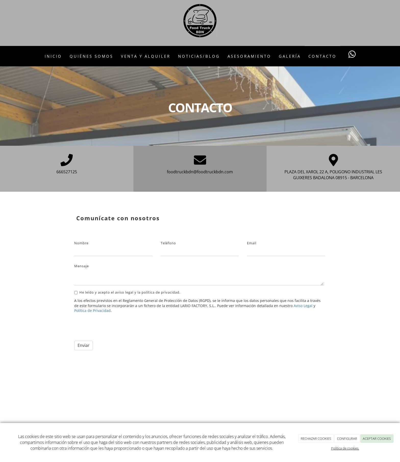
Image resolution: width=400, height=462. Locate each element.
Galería (290, 56)
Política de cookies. (345, 448)
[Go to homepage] (2, 56)
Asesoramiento (249, 56)
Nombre (81, 243)
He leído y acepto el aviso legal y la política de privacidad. (127, 292)
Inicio (53, 56)
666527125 (66, 172)
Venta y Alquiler (145, 56)
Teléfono (168, 243)
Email (251, 243)
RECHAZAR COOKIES (316, 438)
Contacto (322, 56)
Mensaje (81, 266)
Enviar (84, 345)
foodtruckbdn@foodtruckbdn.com (200, 172)
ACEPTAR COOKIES (377, 438)
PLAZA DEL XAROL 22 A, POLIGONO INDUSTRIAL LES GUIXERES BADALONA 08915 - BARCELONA (333, 174)
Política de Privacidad (92, 310)
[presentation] (113, 327)
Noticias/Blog (199, 56)
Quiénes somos (91, 56)
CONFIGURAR (347, 438)
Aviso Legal (303, 305)
